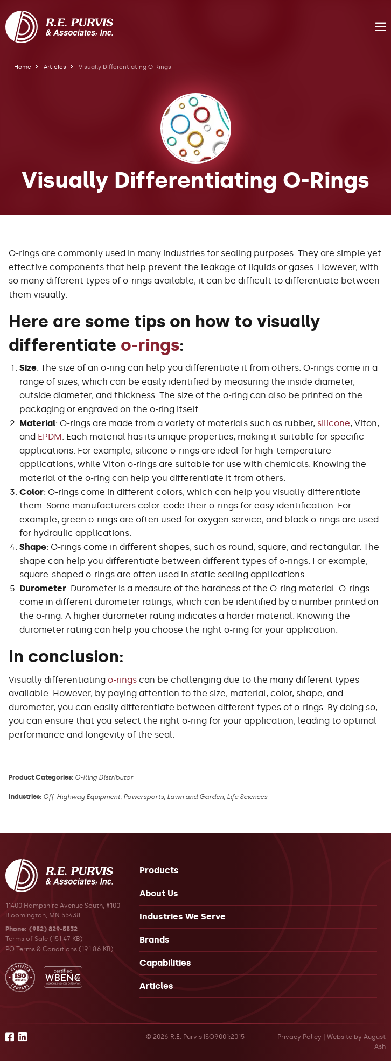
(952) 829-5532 (53, 929)
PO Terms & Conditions (41, 949)
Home (22, 66)
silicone (333, 423)
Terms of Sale (26, 939)
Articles (55, 66)
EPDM (50, 437)
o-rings (150, 345)
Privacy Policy (299, 1037)
